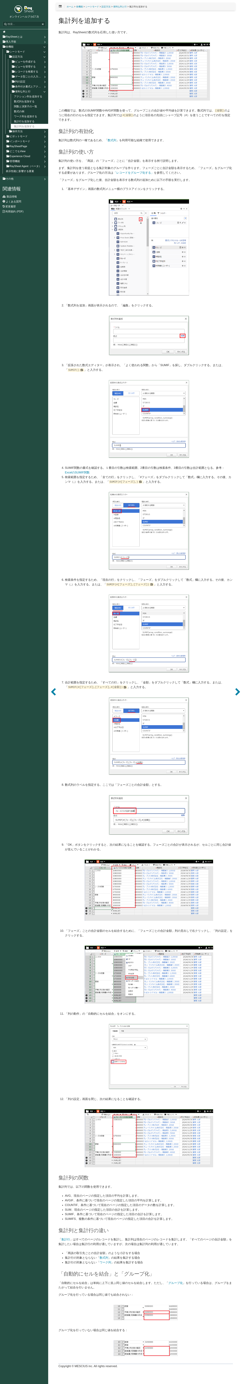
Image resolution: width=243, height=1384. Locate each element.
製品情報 (10, 196)
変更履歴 (9, 206)
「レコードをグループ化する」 (133, 172)
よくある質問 (12, 201)
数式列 (112, 140)
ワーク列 (105, 1262)
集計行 (65, 1239)
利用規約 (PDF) (13, 211)
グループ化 (175, 1283)
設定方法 (106, 6)
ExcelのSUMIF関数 (77, 472)
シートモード (92, 6)
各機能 (79, 6)
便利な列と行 (120, 6)
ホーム (70, 6)
